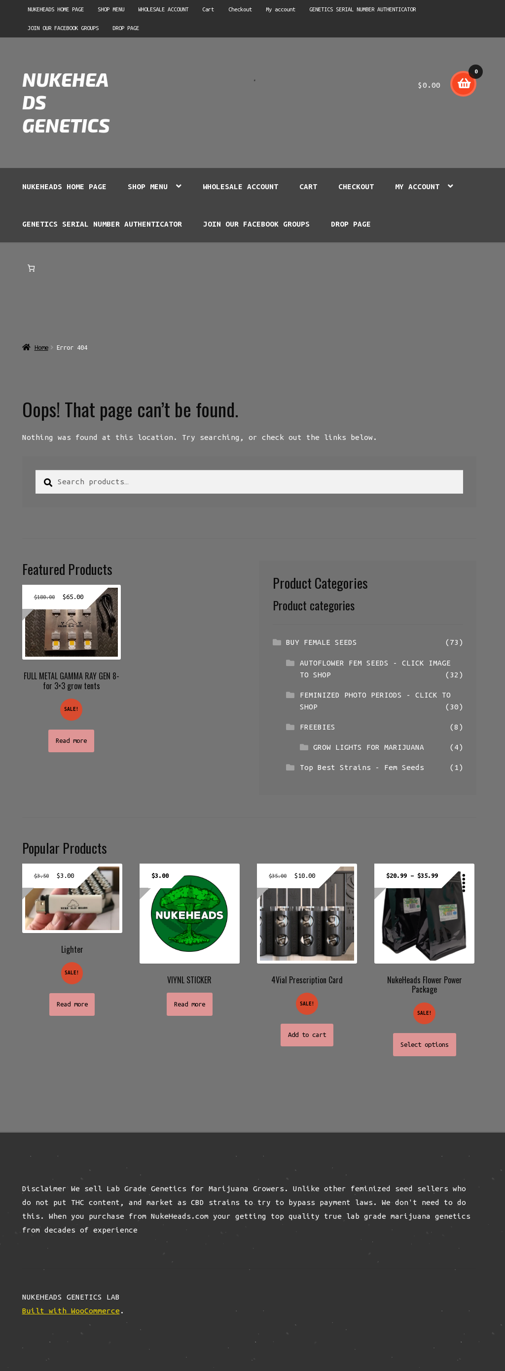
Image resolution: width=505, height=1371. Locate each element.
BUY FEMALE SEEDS (321, 642)
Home (41, 347)
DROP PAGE (125, 28)
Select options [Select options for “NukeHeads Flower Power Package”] (424, 1044)
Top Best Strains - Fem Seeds (362, 767)
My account (280, 9)
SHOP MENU (111, 9)
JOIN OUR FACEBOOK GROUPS (63, 28)
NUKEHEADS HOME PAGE (56, 9)
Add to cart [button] (307, 1034)
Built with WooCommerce (71, 1310)
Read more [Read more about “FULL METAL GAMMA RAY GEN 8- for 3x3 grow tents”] (71, 740)
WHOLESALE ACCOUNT (163, 9)
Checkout (240, 9)
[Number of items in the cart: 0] (31, 268)
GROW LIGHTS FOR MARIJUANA (368, 747)
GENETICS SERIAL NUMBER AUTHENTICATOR (362, 9)
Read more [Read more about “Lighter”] (72, 1004)
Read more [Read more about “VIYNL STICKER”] (189, 1004)
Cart (208, 9)
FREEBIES (317, 727)
